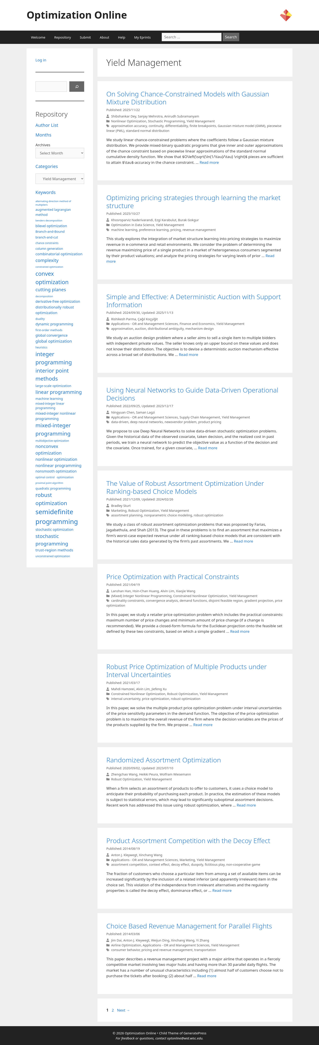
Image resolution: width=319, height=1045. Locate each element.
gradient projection (258, 600)
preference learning (154, 230)
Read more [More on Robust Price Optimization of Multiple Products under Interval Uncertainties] (202, 724)
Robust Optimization (143, 510)
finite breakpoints (203, 126)
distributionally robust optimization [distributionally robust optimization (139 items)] (54, 310)
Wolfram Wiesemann (175, 774)
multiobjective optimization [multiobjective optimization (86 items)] (52, 440)
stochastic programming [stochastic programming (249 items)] (51, 540)
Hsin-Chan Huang (145, 591)
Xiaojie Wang (185, 591)
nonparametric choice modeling (168, 515)
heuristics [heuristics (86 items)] (41, 347)
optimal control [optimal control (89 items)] (44, 477)
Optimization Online (77, 14)
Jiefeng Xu (159, 689)
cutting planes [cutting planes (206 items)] (50, 289)
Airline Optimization (126, 945)
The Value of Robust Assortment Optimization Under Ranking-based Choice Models (185, 487)
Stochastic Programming (166, 121)
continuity (156, 126)
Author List (46, 125)
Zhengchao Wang (124, 774)
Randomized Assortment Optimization (163, 759)
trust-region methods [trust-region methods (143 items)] (54, 550)
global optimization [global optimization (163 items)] (53, 341)
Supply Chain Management (199, 417)
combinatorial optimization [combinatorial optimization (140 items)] (58, 253)
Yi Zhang (202, 940)
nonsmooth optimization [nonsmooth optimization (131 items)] (56, 471)
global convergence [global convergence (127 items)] (51, 335)
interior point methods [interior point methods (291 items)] (52, 374)
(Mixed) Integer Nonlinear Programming (141, 596)
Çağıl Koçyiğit (148, 319)
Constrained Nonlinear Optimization (200, 596)
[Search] (76, 86)
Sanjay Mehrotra (150, 116)
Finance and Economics (196, 324)
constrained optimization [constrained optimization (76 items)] (49, 266)
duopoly (197, 864)
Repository (62, 37)
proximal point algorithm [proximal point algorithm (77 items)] (49, 482)
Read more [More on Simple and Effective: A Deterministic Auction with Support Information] (188, 354)
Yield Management (201, 121)
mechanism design (199, 328)
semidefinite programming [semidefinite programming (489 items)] (56, 516)
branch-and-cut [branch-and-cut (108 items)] (46, 237)
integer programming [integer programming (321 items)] (53, 358)
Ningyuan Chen (122, 412)
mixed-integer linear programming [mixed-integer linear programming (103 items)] (49, 405)
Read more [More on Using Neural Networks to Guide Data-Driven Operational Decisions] (207, 447)
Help (121, 37)
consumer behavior (125, 950)
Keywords (45, 192)
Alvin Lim (167, 591)
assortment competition (129, 864)
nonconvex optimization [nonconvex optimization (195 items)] (48, 449)
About (104, 37)
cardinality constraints (127, 600)
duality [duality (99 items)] (40, 319)
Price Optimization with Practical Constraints (172, 576)
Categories (46, 166)
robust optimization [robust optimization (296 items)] (51, 498)
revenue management (199, 230)
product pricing (209, 422)
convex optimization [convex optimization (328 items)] (52, 278)
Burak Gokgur (188, 220)
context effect (159, 864)
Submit (85, 37)
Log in (40, 60)
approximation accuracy (129, 126)
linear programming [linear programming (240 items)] (58, 392)
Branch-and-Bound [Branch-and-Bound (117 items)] (50, 231)
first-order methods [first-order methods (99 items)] (48, 330)
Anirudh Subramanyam (181, 116)
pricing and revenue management (167, 950)
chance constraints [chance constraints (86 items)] (46, 243)
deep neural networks (146, 422)
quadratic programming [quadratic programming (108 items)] (53, 488)
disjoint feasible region (226, 600)
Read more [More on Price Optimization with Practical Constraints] (239, 631)
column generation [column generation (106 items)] (49, 248)
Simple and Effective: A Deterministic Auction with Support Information (193, 300)
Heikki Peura (148, 774)
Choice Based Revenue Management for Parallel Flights (189, 925)
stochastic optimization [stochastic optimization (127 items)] (54, 529)
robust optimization (208, 515)
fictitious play (214, 864)
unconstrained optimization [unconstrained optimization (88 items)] (52, 556)
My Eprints (142, 37)
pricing (175, 230)
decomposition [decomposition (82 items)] (44, 296)
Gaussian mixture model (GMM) (241, 126)
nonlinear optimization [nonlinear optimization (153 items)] (56, 459)
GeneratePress (194, 1033)
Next (123, 1010)
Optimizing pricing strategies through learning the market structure (193, 201)
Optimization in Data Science (132, 225)
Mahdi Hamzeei (123, 689)
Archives (42, 144)
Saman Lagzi (145, 412)
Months (43, 135)
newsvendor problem (180, 422)
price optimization (155, 699)
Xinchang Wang (150, 855)
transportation (205, 950)
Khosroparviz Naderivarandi (132, 220)
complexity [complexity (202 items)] (46, 260)
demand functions (193, 600)
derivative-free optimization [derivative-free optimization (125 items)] (57, 301)
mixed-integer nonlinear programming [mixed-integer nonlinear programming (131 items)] (55, 416)
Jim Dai (116, 940)
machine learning (124, 230)
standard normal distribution (147, 131)
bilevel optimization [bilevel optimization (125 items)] (51, 225)
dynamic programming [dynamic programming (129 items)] (54, 324)
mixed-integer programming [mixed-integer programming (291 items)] (53, 429)
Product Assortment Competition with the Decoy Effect (188, 840)
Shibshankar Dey (123, 116)
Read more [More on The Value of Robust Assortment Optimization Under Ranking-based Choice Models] (243, 541)
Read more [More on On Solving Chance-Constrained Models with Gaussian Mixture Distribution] (209, 162)
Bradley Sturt (121, 506)
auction (140, 328)
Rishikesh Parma (123, 319)
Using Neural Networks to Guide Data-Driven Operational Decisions (192, 393)
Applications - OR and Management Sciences (144, 324)
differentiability (176, 126)
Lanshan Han (121, 591)
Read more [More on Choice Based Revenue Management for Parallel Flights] (206, 975)
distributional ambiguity (166, 328)
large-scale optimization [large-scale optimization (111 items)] (53, 386)
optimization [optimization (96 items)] (65, 477)
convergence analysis (162, 600)
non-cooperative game (243, 864)
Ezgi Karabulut (165, 220)
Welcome (38, 37)
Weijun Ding (160, 940)
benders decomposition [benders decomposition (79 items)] (48, 220)
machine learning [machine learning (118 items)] (49, 398)
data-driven (119, 422)
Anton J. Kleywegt (124, 855)
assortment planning (126, 515)
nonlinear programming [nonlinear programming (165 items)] (58, 465)
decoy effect (180, 864)
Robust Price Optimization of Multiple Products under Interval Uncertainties (186, 670)
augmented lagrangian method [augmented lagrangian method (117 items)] (53, 212)
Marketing (119, 510)
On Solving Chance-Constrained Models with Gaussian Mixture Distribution (187, 97)
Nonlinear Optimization (128, 121)
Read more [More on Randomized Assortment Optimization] (246, 805)
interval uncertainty (125, 699)
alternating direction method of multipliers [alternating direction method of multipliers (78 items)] (53, 202)
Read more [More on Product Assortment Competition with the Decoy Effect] (222, 890)
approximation (122, 328)
